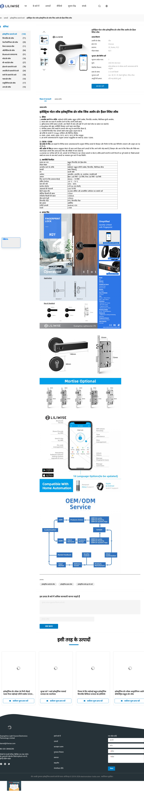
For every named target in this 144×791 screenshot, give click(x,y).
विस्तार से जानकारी (45, 99)
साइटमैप (56, 763)
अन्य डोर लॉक (14, 87)
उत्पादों (48, 6)
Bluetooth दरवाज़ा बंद (14, 54)
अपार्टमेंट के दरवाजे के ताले (14, 71)
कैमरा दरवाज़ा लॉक (14, 46)
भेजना (111, 768)
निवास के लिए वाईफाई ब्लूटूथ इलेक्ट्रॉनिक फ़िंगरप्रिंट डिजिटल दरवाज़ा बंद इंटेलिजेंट (92, 692)
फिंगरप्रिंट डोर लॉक (14, 38)
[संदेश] (126, 759)
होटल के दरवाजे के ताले (14, 67)
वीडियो (59, 6)
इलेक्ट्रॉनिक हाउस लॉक (66, 584)
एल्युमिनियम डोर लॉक (14, 83)
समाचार (56, 757)
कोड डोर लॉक (14, 58)
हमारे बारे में (57, 736)
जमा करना (49, 626)
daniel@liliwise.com (7, 743)
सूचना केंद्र (72, 6)
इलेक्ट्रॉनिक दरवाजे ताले (14, 34)
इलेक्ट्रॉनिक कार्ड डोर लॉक (48, 584)
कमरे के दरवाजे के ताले (14, 75)
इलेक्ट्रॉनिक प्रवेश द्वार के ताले (85, 584)
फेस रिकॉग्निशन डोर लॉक (14, 42)
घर (26, 6)
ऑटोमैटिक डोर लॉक (14, 50)
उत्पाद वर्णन (58, 99)
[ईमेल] (126, 751)
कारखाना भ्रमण (58, 747)
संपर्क (84, 6)
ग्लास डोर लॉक (14, 79)
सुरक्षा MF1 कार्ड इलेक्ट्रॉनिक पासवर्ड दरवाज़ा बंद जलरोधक (53, 692)
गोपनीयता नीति (58, 768)
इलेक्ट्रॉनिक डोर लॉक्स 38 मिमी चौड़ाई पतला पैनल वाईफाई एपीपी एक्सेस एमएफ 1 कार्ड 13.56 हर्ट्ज (18, 692)
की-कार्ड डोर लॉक (14, 63)
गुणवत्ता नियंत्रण (59, 752)
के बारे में (36, 6)
